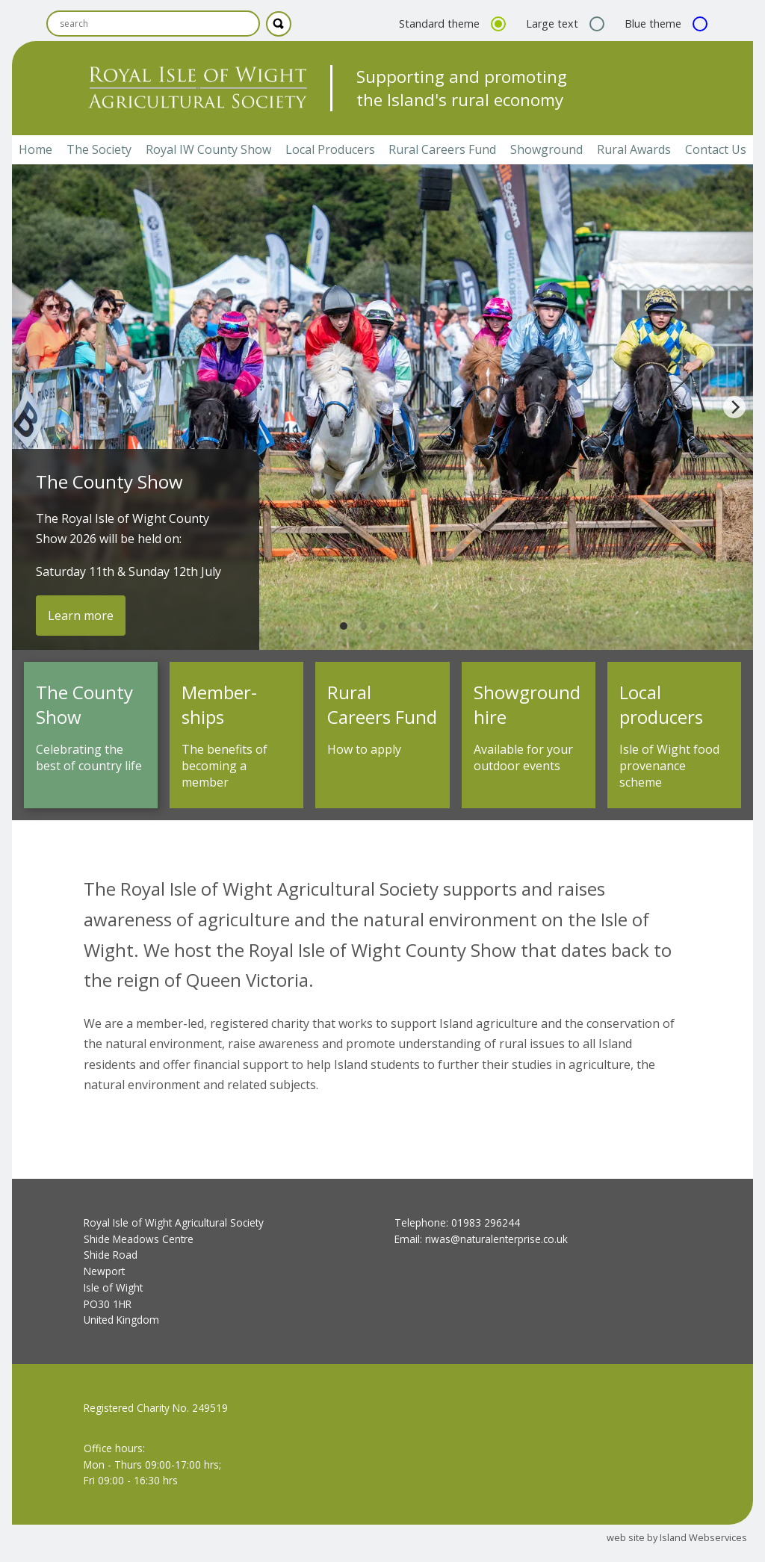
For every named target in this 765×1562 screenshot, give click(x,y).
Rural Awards (634, 149)
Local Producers (330, 149)
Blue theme (664, 23)
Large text (563, 23)
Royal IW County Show (208, 149)
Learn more (81, 615)
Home (35, 149)
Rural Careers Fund (442, 149)
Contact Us (715, 149)
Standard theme (450, 23)
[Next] (734, 407)
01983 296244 (485, 1222)
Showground (546, 149)
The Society (98, 149)
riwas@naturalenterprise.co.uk (496, 1239)
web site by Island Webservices (677, 1537)
